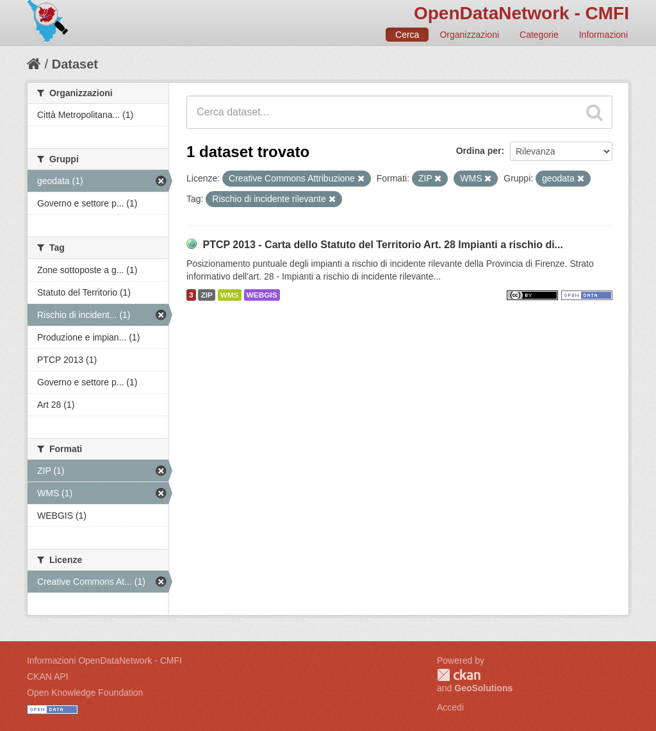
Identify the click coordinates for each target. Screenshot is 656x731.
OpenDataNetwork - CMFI (521, 13)
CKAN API (48, 676)
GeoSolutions (483, 688)
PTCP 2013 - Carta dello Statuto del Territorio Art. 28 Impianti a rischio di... (382, 244)
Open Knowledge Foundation (85, 692)
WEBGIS (262, 294)
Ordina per (479, 151)
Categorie (539, 34)
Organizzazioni (469, 34)
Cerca (407, 34)
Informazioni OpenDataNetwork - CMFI (104, 660)
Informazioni (603, 34)
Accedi (450, 707)
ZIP (206, 294)
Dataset (75, 64)
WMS (229, 294)
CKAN (458, 675)
